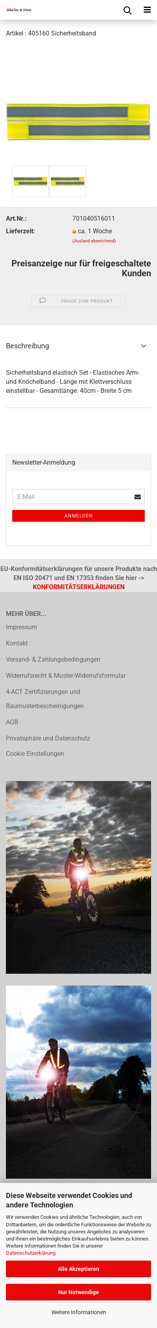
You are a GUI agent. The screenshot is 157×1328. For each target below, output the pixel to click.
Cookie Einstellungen (35, 753)
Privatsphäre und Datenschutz (48, 738)
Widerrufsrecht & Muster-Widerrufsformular (66, 675)
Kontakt (17, 643)
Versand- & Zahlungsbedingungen (53, 659)
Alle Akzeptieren (78, 1269)
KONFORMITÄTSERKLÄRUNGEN (79, 587)
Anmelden (78, 516)
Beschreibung (27, 346)
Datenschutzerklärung (30, 1253)
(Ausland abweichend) (94, 241)
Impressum (21, 627)
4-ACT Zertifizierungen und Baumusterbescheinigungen (45, 699)
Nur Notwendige (78, 1292)
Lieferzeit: (20, 231)
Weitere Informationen (78, 1312)
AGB (12, 722)
